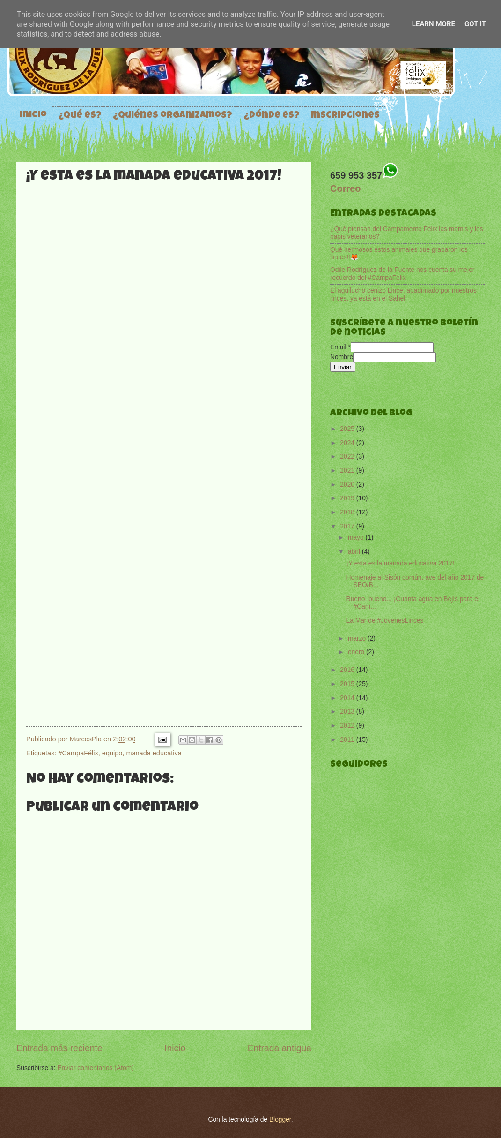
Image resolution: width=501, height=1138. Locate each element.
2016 (348, 669)
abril (355, 551)
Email (340, 347)
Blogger (280, 1119)
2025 (348, 428)
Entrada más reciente (59, 1048)
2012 (348, 725)
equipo (112, 753)
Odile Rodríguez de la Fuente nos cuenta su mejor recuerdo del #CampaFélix (402, 273)
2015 (348, 683)
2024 (348, 442)
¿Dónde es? (271, 116)
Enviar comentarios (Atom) (95, 1067)
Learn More (433, 24)
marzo (358, 638)
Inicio (33, 115)
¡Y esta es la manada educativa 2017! (400, 563)
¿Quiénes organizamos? (172, 116)
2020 (348, 484)
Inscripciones (345, 116)
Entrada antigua (279, 1048)
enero (357, 652)
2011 (348, 739)
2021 (348, 470)
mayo (357, 537)
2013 (348, 711)
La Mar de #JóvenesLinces (384, 620)
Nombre (341, 357)
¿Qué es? (80, 116)
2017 (348, 526)
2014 (348, 697)
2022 (348, 456)
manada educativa (153, 753)
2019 (348, 498)
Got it (475, 24)
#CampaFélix (78, 753)
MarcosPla (86, 739)
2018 (348, 512)
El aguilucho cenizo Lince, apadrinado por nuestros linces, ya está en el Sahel (403, 294)
